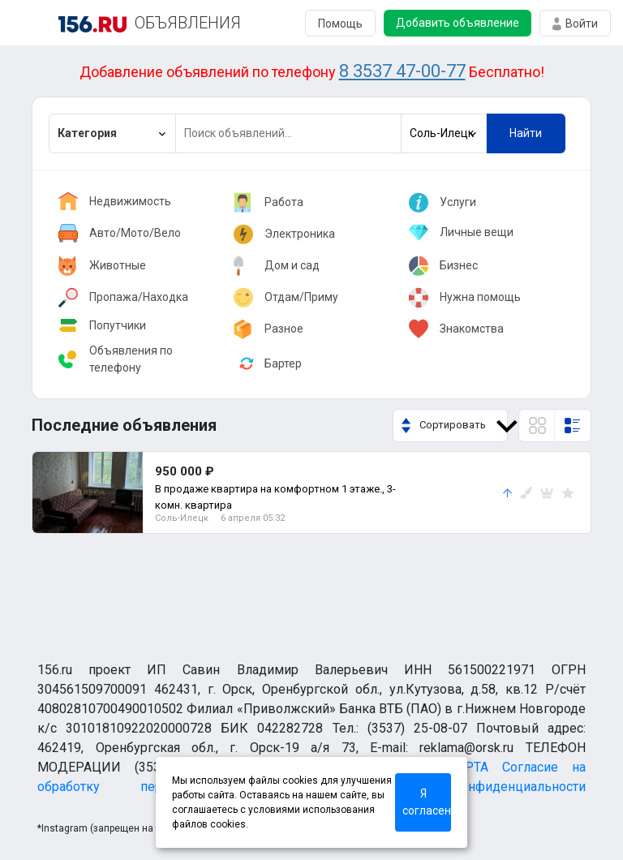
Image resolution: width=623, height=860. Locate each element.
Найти (525, 133)
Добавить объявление (457, 22)
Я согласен (426, 802)
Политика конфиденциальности (469, 786)
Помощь (340, 23)
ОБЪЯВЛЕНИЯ (188, 22)
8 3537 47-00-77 (402, 71)
